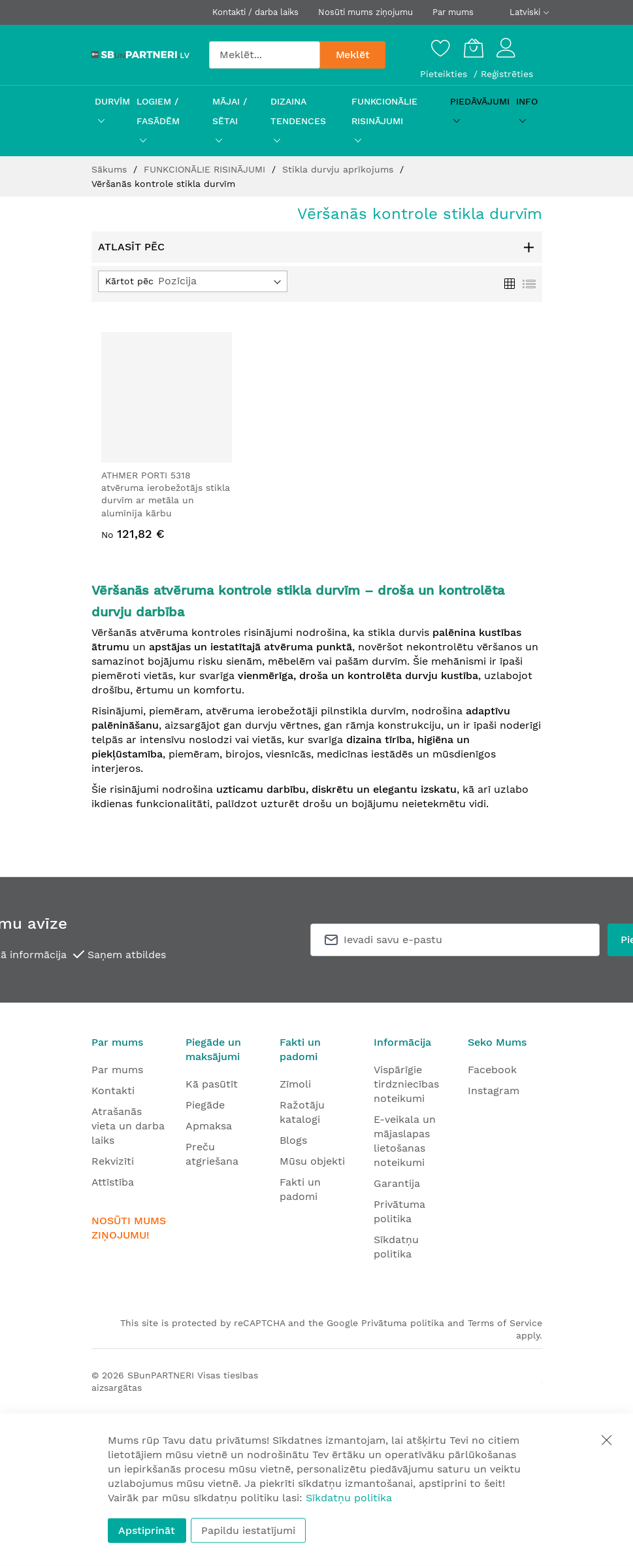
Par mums (453, 12)
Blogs (293, 1140)
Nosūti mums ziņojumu (365, 12)
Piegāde (205, 1105)
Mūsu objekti (312, 1161)
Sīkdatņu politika (349, 1497)
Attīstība (112, 1182)
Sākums (110, 169)
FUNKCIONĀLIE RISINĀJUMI (206, 169)
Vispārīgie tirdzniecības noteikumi (406, 1084)
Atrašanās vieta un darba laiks (128, 1125)
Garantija (397, 1183)
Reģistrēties (507, 74)
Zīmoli (295, 1084)
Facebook (492, 1069)
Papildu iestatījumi (248, 1530)
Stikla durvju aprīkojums (339, 169)
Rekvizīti (112, 1161)
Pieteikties (445, 74)
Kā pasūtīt (212, 1084)
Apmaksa (209, 1126)
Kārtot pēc (129, 281)
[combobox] (264, 55)
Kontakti (113, 1090)
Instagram (493, 1090)
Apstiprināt (146, 1530)
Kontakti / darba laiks (255, 12)
